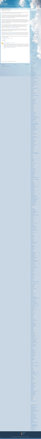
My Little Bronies (33, 252)
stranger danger (33, 341)
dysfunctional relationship (34, 129)
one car (32, 262)
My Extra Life (32, 419)
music (31, 250)
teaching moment (33, 350)
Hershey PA (32, 197)
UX (31, 375)
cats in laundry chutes (33, 88)
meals (31, 238)
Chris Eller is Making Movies (34, 410)
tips (31, 361)
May (33, 41)
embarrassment (33, 136)
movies (32, 247)
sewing (32, 327)
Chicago (32, 90)
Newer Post (3, 64)
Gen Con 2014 (33, 168)
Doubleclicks (32, 126)
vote (31, 380)
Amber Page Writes (33, 408)
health (31, 193)
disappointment (33, 118)
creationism (32, 108)
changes (32, 89)
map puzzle (32, 236)
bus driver (32, 80)
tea (31, 347)
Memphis (32, 240)
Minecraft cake (33, 243)
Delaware (32, 114)
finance (32, 151)
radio (31, 289)
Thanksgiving (32, 354)
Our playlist (33, 32)
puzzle (31, 287)
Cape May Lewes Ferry (34, 84)
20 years (32, 51)
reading (32, 292)
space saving (32, 335)
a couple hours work (33, 54)
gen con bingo (32, 169)
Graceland (32, 182)
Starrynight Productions (34, 338)
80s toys (32, 53)
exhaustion (32, 143)
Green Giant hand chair (34, 186)
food (31, 158)
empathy (32, 138)
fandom (32, 147)
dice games (32, 115)
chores (32, 91)
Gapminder (32, 413)
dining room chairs (33, 116)
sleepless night (33, 332)
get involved (32, 174)
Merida (32, 241)
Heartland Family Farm (34, 196)
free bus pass (11, 27)
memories (32, 239)
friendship (32, 160)
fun (31, 162)
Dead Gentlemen (33, 113)
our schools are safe (33, 267)
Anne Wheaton (33, 409)
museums (32, 249)
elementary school (33, 133)
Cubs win (32, 111)
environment (32, 141)
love (31, 234)
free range (32, 159)
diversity (32, 120)
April (33, 42)
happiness (32, 191)
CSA (31, 110)
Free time (33, 35)
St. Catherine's (33, 336)
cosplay (32, 105)
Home (15, 64)
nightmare (32, 258)
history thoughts (33, 200)
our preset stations (33, 266)
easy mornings (33, 130)
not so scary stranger (33, 261)
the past (32, 356)
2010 (32, 47)
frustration (32, 161)
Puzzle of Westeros (33, 288)
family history (32, 146)
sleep (31, 331)
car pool (12, 26)
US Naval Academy (33, 374)
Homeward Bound (33, 204)
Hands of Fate (32, 190)
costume (32, 106)
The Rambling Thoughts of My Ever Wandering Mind (34, 425)
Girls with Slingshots (33, 414)
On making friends (34, 28)
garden (32, 166)
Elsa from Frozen (33, 134)
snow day (32, 333)
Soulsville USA (33, 334)
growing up (32, 188)
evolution (32, 142)
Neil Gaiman (32, 420)
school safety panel (33, 320)
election (32, 132)
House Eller (4, 4)
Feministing (32, 412)
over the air (32, 269)
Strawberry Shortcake (33, 342)
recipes (32, 295)
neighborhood (32, 255)
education (32, 131)
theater (32, 357)
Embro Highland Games (34, 137)
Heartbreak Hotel (33, 195)
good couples (32, 176)
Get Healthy (3, 33)
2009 (32, 48)
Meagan (23, 434)
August (33, 38)
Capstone (32, 85)
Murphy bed (32, 248)
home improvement (33, 201)
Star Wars (32, 337)
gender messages (33, 171)
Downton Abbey (33, 127)
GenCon (32, 170)
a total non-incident (33, 55)
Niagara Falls (32, 256)
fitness (31, 155)
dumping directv (33, 128)
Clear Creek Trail (33, 93)
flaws (31, 156)
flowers (32, 157)
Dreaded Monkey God (33, 411)
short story (32, 330)
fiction (31, 150)
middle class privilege (33, 242)
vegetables (32, 377)
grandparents (32, 184)
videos (31, 379)
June (33, 40)
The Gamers (32, 355)
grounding (32, 187)
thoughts (32, 359)
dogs (31, 122)
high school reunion (33, 199)
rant (31, 290)
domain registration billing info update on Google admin (34, 124)
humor (31, 205)
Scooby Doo (32, 322)
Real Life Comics (33, 421)
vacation (32, 376)
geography (32, 173)
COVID (32, 107)
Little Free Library (33, 232)
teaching (32, 349)
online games (32, 263)
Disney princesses (33, 119)
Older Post (27, 64)
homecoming (32, 203)
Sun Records (32, 345)
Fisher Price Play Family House (35, 153)
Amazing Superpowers (34, 407)
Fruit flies (33, 27)
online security (32, 264)
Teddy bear (32, 351)
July (33, 39)
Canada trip (32, 83)
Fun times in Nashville (35, 29)
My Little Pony (32, 253)
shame (32, 328)
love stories (32, 235)
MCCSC (32, 237)
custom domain (33, 112)
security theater (33, 325)
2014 (32, 18)
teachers (32, 348)
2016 (32, 16)
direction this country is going (34, 117)
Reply (4, 48)
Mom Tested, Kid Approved (34, 418)
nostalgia (32, 259)
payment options (33, 274)
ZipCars (7, 16)
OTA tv (31, 265)
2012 (32, 20)
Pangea (32, 270)
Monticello (32, 245)
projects (32, 285)
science (32, 321)
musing (32, 251)
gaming (32, 165)
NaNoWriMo (32, 254)
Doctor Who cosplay (33, 121)
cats (31, 87)
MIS (31, 244)
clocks (31, 94)
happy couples (32, 192)
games (32, 164)
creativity (32, 109)
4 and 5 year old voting (34, 52)
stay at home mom (33, 340)
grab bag (32, 181)
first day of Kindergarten (34, 152)
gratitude (32, 185)
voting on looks (33, 382)
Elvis (31, 135)
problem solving (33, 283)
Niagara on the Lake (33, 257)
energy (32, 139)
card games (32, 86)
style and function (33, 344)
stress (31, 343)
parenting (32, 271)
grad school (32, 183)
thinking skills (32, 358)
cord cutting (32, 104)
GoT (31, 180)
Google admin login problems (34, 179)
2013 (32, 19)
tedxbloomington (33, 352)
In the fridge (33, 30)
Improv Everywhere (33, 415)
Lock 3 (31, 233)
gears (31, 167)
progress (32, 284)
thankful (32, 353)
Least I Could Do (33, 416)
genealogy (32, 172)
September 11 (32, 326)
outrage (32, 268)
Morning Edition (33, 246)
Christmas (32, 92)
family (31, 145)
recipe (31, 294)
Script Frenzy (32, 323)
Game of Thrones (33, 163)
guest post (32, 189)
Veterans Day (32, 378)
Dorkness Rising (33, 125)
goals (31, 175)
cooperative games (33, 103)
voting (31, 381)
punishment (32, 286)
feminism (32, 149)
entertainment (32, 140)
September (33, 26)
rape (31, 291)
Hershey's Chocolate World (34, 198)
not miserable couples (33, 260)
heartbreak (32, 194)
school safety (32, 319)
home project (32, 202)
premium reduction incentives (12, 32)
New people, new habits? (35, 31)
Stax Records (32, 339)
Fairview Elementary (33, 144)
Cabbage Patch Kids (33, 82)
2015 (32, 17)
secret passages (33, 324)
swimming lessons (33, 346)
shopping (32, 329)
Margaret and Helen (33, 417)
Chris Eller (23, 433)
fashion (32, 148)
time (31, 360)
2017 (32, 15)
